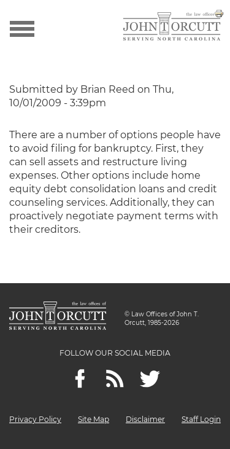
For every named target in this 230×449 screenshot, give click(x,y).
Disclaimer (145, 419)
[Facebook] (80, 378)
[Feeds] (115, 378)
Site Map (93, 419)
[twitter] (150, 378)
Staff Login (201, 419)
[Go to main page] (172, 27)
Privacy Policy (35, 419)
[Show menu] (22, 27)
